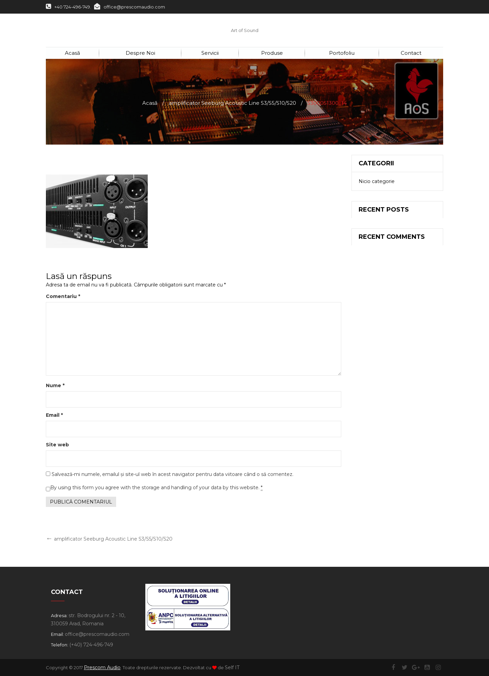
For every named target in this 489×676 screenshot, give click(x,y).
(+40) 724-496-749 (91, 645)
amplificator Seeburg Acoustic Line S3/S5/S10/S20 (232, 103)
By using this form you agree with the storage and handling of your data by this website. (156, 487)
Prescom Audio (102, 667)
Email (54, 415)
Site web (57, 445)
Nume (55, 385)
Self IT (232, 667)
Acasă (150, 103)
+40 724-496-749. (68, 7)
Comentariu (63, 296)
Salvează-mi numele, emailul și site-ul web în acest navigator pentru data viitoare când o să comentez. (172, 474)
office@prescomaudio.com (129, 7)
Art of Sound (244, 30)
